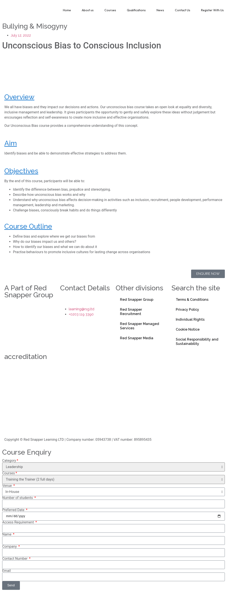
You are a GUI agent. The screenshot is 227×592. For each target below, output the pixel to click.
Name (7, 534)
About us (88, 10)
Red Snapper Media (136, 338)
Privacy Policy (187, 309)
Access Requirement (18, 522)
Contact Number (15, 558)
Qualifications (136, 10)
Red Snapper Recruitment (131, 311)
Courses (110, 10)
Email (6, 571)
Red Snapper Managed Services (139, 326)
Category (9, 460)
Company (10, 546)
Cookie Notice (188, 329)
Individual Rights (190, 319)
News (160, 10)
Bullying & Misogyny (34, 26)
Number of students (18, 498)
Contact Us (182, 10)
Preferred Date (13, 510)
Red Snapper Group (136, 300)
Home (67, 10)
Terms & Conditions (192, 300)
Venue (7, 485)
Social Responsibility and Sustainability (197, 341)
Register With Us (212, 10)
